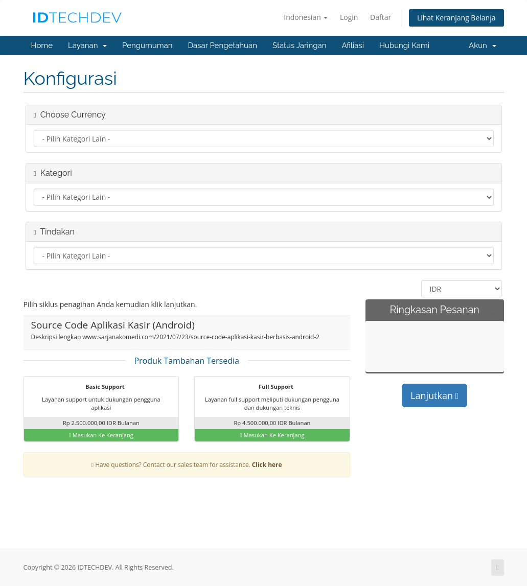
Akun (482, 45)
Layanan (87, 45)
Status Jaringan (299, 45)
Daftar (380, 17)
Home (42, 45)
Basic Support (98, 387)
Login (349, 17)
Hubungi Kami (404, 45)
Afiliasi (352, 45)
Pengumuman (147, 45)
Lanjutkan (434, 395)
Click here (267, 464)
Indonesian (306, 17)
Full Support (269, 387)
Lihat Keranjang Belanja (456, 17)
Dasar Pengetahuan (222, 45)
